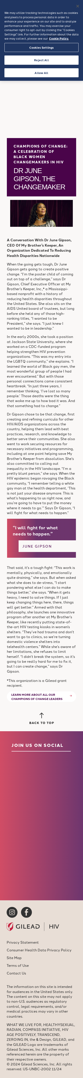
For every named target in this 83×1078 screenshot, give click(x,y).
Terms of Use (18, 965)
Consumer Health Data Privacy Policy (39, 949)
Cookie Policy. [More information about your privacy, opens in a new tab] (59, 38)
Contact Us (16, 973)
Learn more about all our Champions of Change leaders (36, 696)
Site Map (14, 957)
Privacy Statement (23, 942)
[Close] (78, 6)
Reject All (41, 60)
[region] (41, 40)
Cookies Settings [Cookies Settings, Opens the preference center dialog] (41, 47)
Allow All (41, 73)
